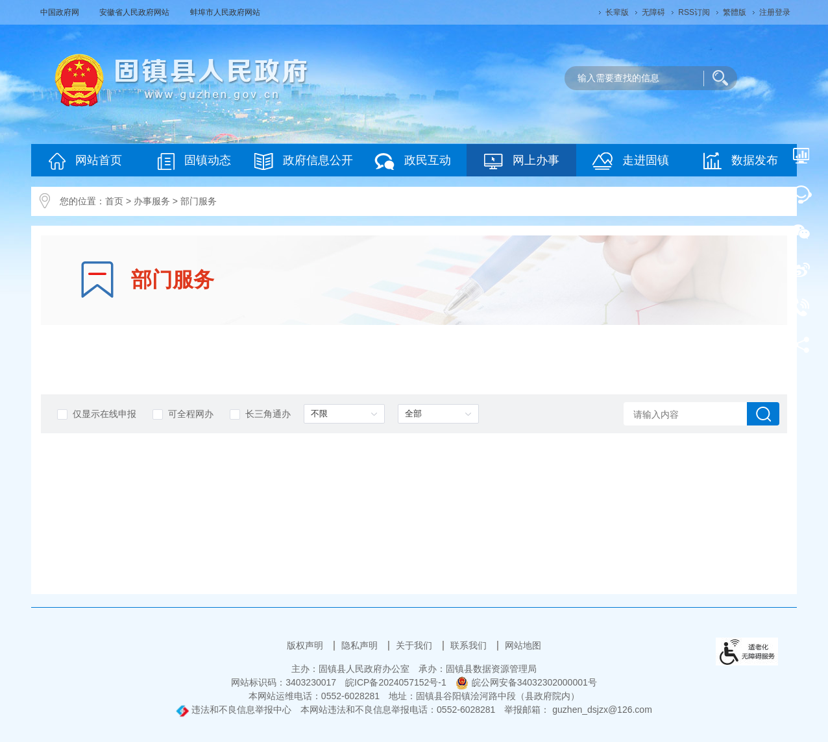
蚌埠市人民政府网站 (225, 12)
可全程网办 (182, 414)
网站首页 (85, 161)
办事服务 (152, 201)
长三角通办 (260, 414)
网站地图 (523, 645)
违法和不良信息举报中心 (233, 709)
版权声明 (306, 645)
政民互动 (412, 161)
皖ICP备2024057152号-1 (395, 682)
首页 (114, 201)
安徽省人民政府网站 (135, 12)
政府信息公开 (303, 161)
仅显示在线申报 (96, 414)
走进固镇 (630, 161)
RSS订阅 (694, 12)
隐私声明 (360, 645)
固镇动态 (194, 161)
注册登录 (774, 12)
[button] (617, 12)
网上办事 (521, 161)
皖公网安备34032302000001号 (526, 682)
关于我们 (415, 645)
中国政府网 (60, 12)
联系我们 (469, 645)
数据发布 (740, 160)
